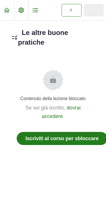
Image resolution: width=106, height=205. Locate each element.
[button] (7, 10)
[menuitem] (21, 10)
